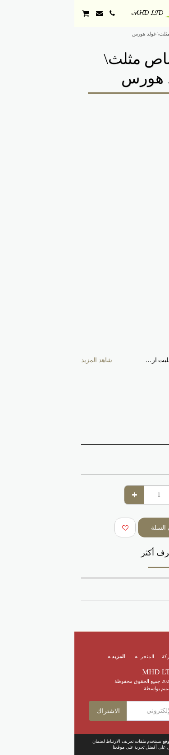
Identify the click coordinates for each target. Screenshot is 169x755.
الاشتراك (34, 711)
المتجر (132, 33)
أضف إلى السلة (97, 527)
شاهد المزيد (22, 360)
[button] (159, 13)
